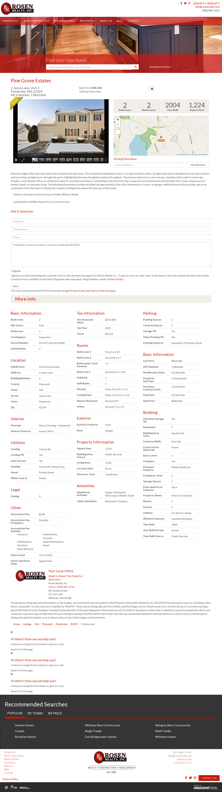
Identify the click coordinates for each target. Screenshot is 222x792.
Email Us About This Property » (65, 575)
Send (15, 286)
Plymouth (47, 623)
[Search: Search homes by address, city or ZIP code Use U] (89, 67)
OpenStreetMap (190, 154)
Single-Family (93, 730)
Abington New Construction (173, 725)
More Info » (54, 579)
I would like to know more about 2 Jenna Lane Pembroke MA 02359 (111, 254)
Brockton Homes (25, 736)
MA (37, 623)
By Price (55, 713)
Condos (19, 730)
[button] (136, 66)
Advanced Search (160, 67)
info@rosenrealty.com (207, 6)
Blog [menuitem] (120, 20)
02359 (74, 623)
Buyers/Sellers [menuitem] (64, 20)
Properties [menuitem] (10, 20)
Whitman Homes (165, 736)
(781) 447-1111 (211, 10)
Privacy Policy (115, 279)
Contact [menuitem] (133, 20)
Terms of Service (100, 290)
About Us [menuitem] (106, 20)
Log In (197, 2)
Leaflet (178, 154)
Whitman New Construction (102, 725)
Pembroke (61, 623)
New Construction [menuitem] (36, 20)
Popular (14, 713)
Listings (27, 623)
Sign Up (212, 2)
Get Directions (198, 164)
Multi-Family (163, 730)
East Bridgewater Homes (101, 736)
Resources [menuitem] (87, 20)
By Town (35, 713)
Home (16, 623)
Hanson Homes (24, 725)
